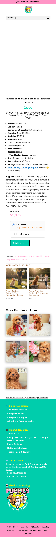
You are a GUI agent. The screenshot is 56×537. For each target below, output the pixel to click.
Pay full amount (22, 234)
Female (18, 259)
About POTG (13, 433)
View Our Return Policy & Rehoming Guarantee (27, 397)
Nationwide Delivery (17, 448)
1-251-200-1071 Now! (29, 2)
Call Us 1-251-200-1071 (18, 476)
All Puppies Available (17, 409)
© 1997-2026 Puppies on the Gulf (19, 527)
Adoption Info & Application (20, 421)
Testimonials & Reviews (18, 452)
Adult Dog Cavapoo (22, 256)
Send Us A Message (16, 473)
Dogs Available (37, 256)
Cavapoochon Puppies (17, 417)
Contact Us (28, 534)
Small (24, 259)
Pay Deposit (21, 225)
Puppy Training (14, 444)
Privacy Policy (25, 530)
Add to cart (20, 243)
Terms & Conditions (39, 530)
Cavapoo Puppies (15, 413)
